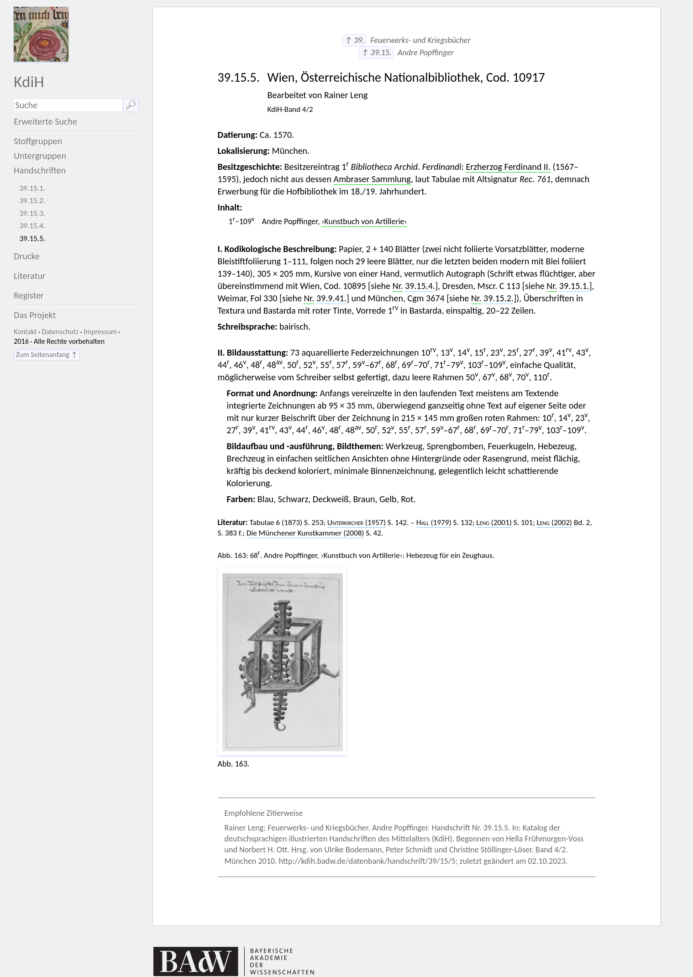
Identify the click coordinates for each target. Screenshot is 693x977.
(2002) (554, 522)
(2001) (494, 522)
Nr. (398, 285)
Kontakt (25, 331)
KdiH (29, 81)
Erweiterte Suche (45, 121)
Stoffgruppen (38, 141)
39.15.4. (33, 226)
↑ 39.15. (376, 52)
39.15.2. (33, 200)
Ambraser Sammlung (372, 178)
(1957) (356, 522)
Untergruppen (40, 155)
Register (28, 295)
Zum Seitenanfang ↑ (47, 354)
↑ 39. (354, 40)
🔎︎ (130, 105)
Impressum (100, 331)
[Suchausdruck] (68, 105)
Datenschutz (60, 331)
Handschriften (40, 170)
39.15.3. (33, 213)
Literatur (30, 275)
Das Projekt (35, 315)
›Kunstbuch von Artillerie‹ (364, 221)
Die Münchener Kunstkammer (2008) (305, 533)
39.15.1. (33, 188)
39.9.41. (331, 298)
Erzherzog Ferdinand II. (508, 166)
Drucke (27, 256)
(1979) (434, 522)
